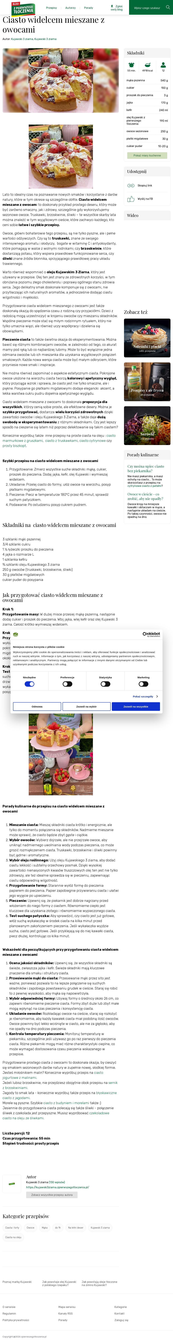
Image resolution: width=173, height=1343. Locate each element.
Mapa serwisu (67, 1307)
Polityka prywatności (16, 1320)
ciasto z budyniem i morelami (66, 1103)
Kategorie (121, 1307)
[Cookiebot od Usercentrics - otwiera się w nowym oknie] (145, 634)
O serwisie (9, 1307)
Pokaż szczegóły (143, 696)
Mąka (44, 1227)
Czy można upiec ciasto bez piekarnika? (146, 468)
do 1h (58, 1227)
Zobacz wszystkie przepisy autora (51, 1195)
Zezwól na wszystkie (136, 706)
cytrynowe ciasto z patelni (144, 486)
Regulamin (9, 1313)
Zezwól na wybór (86, 706)
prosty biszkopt (14, 446)
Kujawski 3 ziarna (22, 39)
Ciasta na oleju (13, 1237)
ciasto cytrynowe (92, 441)
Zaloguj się (121, 1320)
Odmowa (37, 706)
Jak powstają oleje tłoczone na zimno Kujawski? (99, 1283)
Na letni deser (75, 1227)
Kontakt (120, 1313)
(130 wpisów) (57, 1182)
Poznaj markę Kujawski (17, 1281)
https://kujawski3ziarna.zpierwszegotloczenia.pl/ (57, 1187)
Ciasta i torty (12, 1227)
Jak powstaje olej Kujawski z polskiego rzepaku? (59, 1283)
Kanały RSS (65, 1313)
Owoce (30, 1227)
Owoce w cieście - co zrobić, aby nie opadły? (145, 496)
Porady (62, 1320)
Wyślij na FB (140, 199)
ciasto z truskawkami (61, 441)
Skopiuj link (139, 185)
